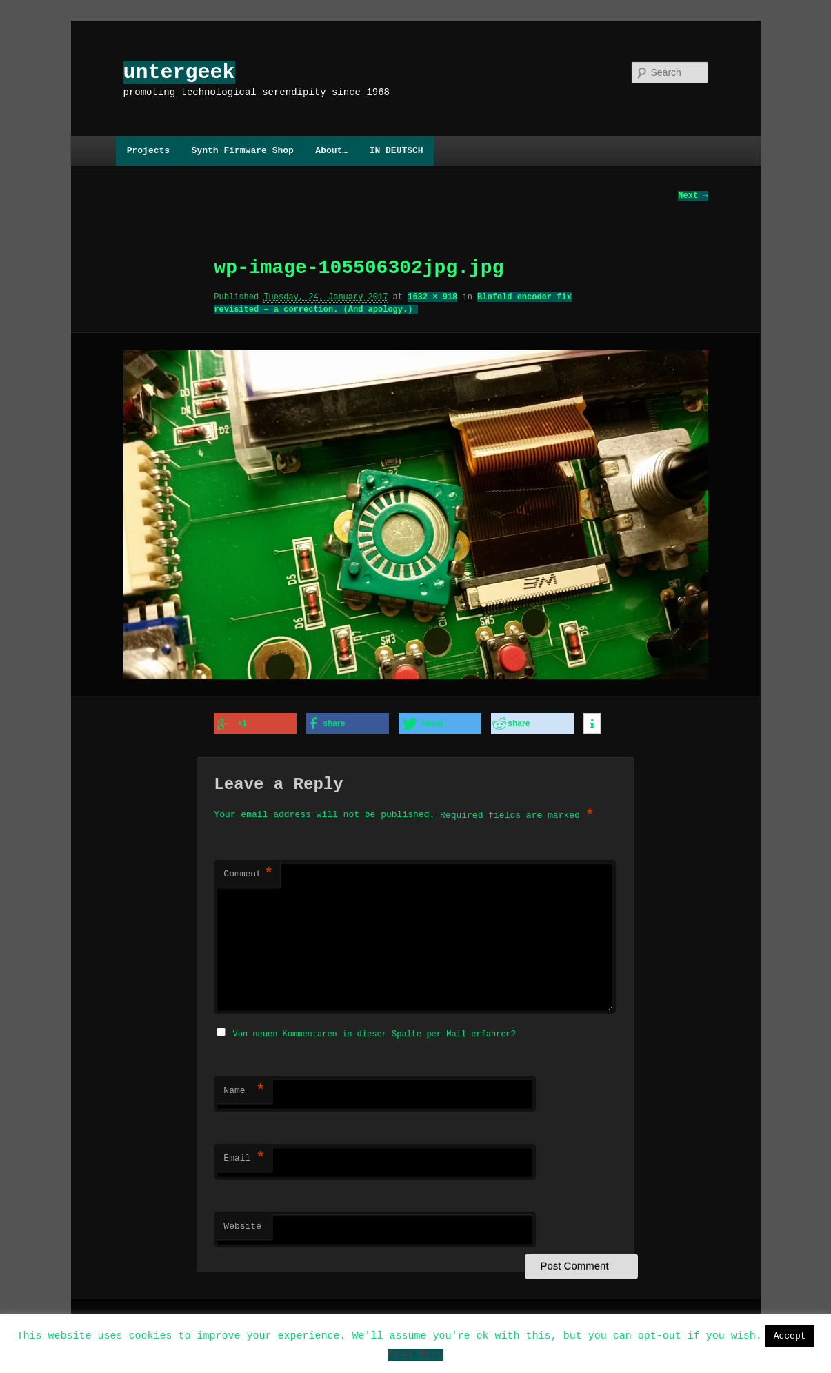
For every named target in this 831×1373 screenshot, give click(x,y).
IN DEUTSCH (396, 150)
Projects (148, 150)
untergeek (179, 72)
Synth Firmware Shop (243, 150)
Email (244, 1156)
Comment (248, 873)
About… (331, 150)
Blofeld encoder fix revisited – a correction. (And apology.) (392, 304)
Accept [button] (790, 1336)
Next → (693, 196)
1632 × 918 (432, 297)
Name (244, 1089)
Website (242, 1225)
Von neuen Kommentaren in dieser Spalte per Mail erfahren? (374, 1032)
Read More (415, 1356)
